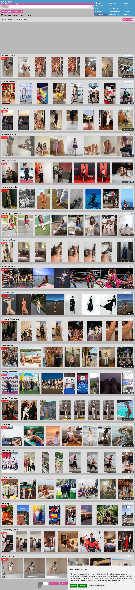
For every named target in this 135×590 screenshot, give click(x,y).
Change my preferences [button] (96, 585)
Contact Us (126, 14)
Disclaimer (126, 11)
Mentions (98, 11)
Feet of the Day (114, 9)
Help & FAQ (126, 3)
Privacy (125, 9)
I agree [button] (73, 585)
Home (100, 3)
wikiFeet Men (99, 14)
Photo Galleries (100, 6)
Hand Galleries (114, 14)
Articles (111, 6)
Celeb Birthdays (114, 11)
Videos (97, 9)
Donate (125, 6)
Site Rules (112, 3)
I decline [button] (82, 585)
